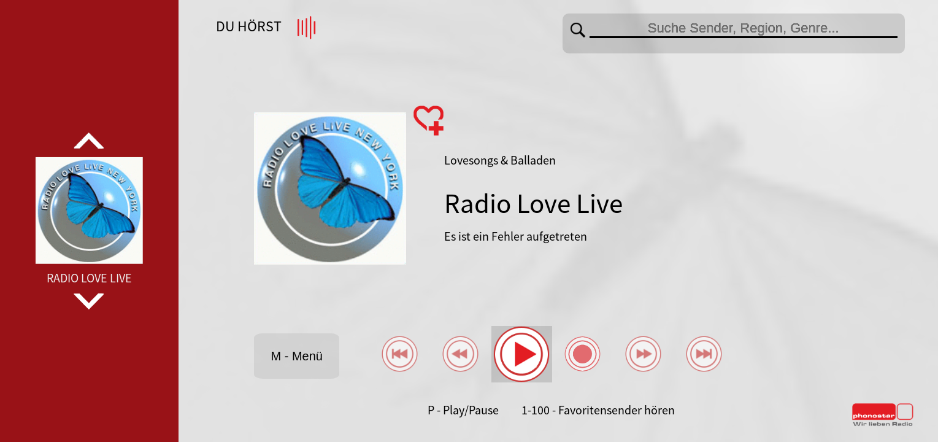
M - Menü (296, 356)
